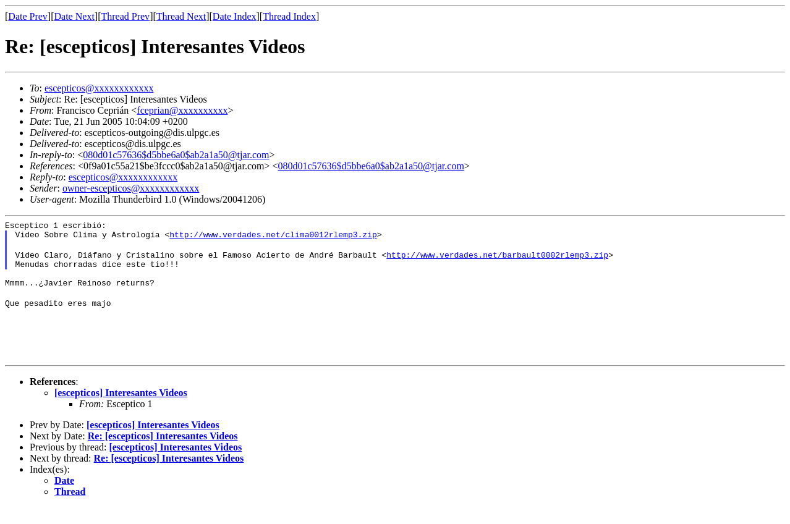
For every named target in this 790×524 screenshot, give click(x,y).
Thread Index (289, 16)
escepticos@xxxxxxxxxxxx (99, 88)
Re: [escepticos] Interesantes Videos (163, 452)
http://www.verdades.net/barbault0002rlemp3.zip (497, 260)
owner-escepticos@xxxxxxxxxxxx (130, 188)
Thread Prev (125, 16)
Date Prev (28, 16)
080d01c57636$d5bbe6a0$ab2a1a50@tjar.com (176, 155)
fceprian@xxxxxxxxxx (182, 110)
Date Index (235, 16)
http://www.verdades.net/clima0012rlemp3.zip (272, 237)
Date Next (74, 16)
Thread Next (181, 16)
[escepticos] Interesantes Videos (120, 409)
